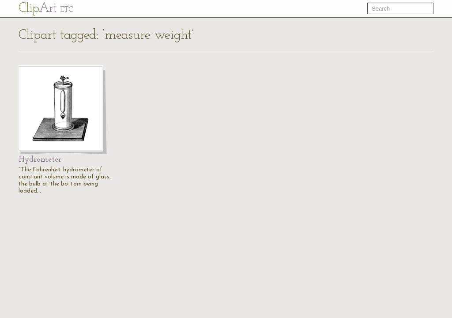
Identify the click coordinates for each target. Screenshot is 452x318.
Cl (46, 8)
